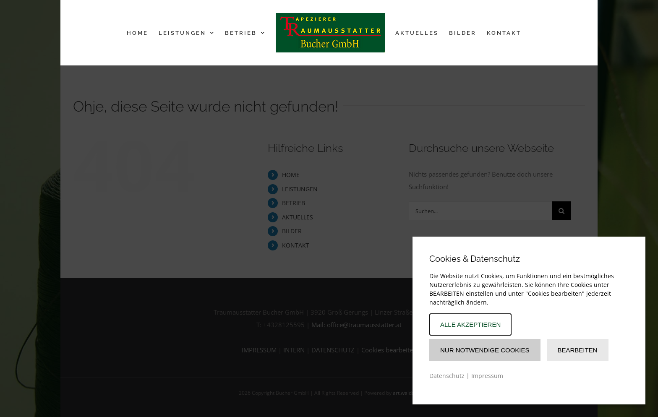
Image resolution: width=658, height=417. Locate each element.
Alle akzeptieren (470, 324)
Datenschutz (447, 376)
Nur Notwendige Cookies (485, 350)
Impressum (487, 376)
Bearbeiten (578, 350)
